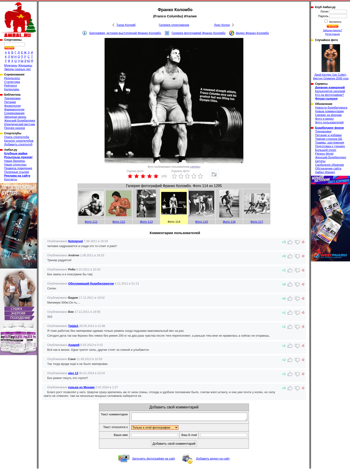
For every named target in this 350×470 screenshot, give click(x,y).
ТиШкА (73, 326)
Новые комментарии (329, 111)
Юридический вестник (19, 124)
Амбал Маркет (325, 172)
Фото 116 (229, 221)
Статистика (12, 82)
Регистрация (332, 34)
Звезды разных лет (17, 69)
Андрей (74, 345)
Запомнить (335, 21)
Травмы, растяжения (329, 142)
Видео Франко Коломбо (252, 33)
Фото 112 (118, 221)
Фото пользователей (329, 122)
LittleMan (195, 166)
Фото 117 (257, 221)
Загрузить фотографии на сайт (153, 460)
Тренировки (12, 98)
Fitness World (324, 153)
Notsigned (75, 241)
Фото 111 (91, 221)
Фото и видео (324, 118)
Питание (10, 102)
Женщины (25, 65)
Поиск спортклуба (16, 137)
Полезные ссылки (16, 172)
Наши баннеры (14, 161)
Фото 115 (201, 221)
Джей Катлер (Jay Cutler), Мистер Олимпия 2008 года (330, 62)
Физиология (12, 105)
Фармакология (14, 109)
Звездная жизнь (15, 117)
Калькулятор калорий (330, 91)
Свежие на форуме (328, 115)
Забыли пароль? (332, 30)
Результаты (12, 78)
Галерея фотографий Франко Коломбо (199, 33)
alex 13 (73, 373)
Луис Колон (222, 25)
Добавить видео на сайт (213, 460)
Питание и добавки (328, 135)
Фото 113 (146, 221)
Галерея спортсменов (174, 25)
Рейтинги (10, 85)
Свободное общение (329, 164)
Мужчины (10, 65)
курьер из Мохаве (81, 387)
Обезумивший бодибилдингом (91, 283)
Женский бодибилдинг (19, 120)
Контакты (10, 179)
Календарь (11, 89)
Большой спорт (325, 150)
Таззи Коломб (126, 25)
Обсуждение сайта (328, 168)
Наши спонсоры (15, 164)
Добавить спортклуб (18, 144)
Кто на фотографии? (329, 95)
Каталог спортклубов (18, 140)
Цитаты (320, 161)
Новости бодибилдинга (331, 107)
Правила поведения (18, 168)
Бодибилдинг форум (329, 127)
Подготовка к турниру (330, 146)
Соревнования (14, 113)
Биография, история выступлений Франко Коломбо (125, 33)
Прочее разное (14, 128)
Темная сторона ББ (328, 139)
